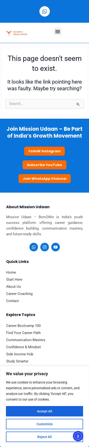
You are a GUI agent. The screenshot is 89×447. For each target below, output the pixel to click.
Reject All (44, 437)
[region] (44, 406)
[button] (58, 31)
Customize (45, 424)
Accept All (44, 411)
